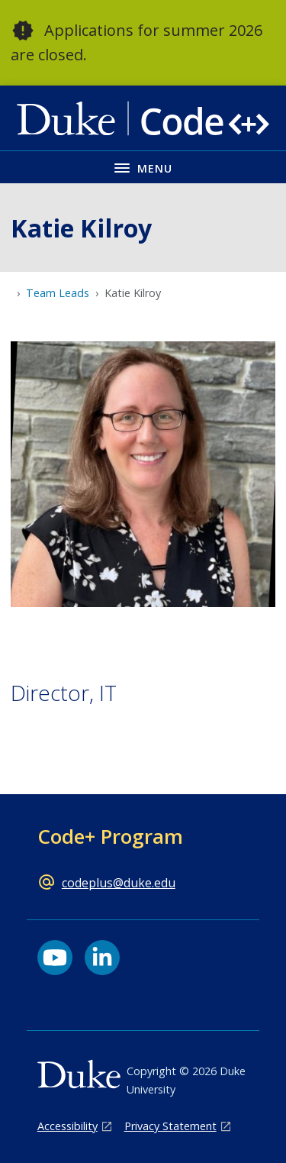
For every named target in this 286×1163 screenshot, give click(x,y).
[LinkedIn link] (102, 957)
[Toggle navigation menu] (143, 166)
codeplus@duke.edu (118, 882)
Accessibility (67, 1126)
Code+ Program (110, 836)
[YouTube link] (54, 957)
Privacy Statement (170, 1126)
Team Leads (57, 293)
